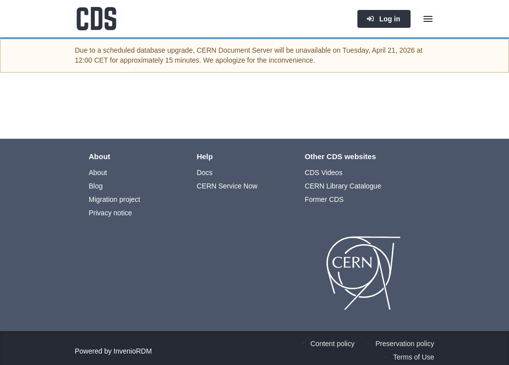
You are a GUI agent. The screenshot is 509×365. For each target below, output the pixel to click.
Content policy (333, 344)
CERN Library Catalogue (343, 186)
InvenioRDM (132, 351)
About (98, 173)
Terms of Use (413, 357)
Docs (205, 173)
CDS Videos (323, 173)
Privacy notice (110, 213)
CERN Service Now (227, 186)
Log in (383, 19)
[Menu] (428, 18)
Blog (96, 186)
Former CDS (324, 199)
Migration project (115, 199)
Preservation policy (404, 344)
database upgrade (165, 50)
